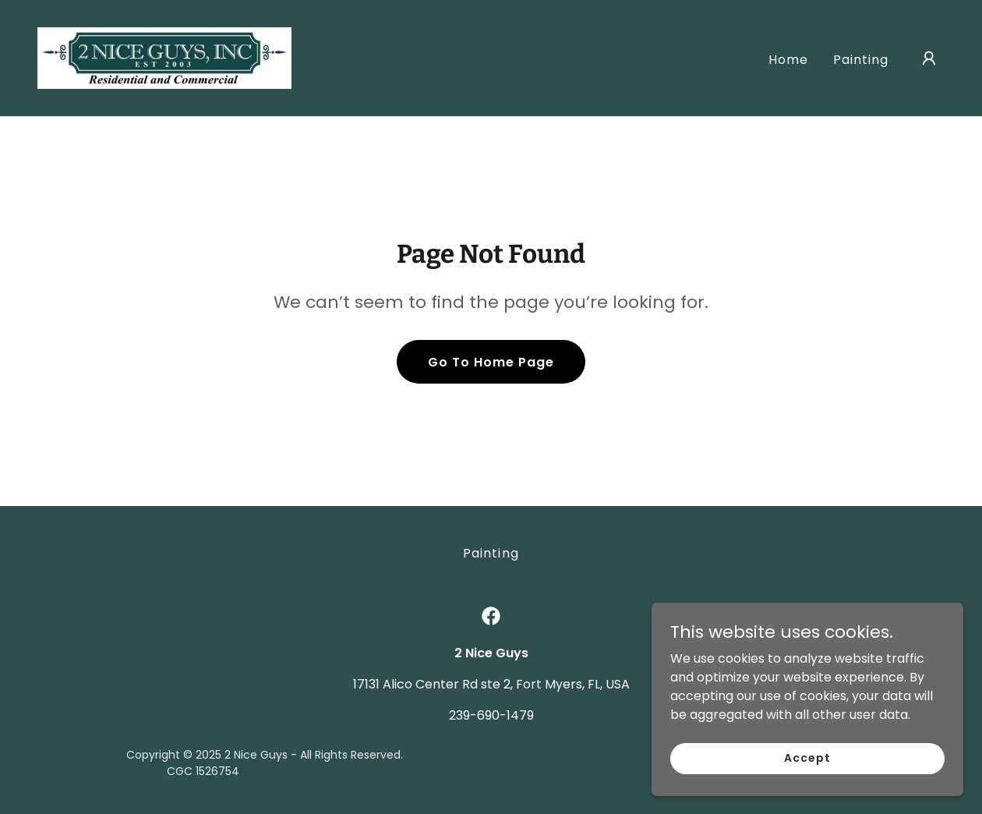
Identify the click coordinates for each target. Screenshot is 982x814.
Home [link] (788, 60)
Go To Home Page (491, 362)
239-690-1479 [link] (491, 715)
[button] (929, 58)
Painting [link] (860, 60)
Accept (807, 758)
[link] (164, 57)
